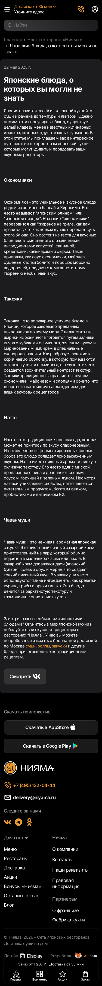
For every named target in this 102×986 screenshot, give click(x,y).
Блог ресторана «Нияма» (54, 39)
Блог (9, 905)
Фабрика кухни (68, 920)
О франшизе (65, 910)
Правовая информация (65, 883)
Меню (10, 849)
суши (31, 646)
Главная (13, 39)
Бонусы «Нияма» (22, 886)
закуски (59, 646)
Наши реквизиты (70, 870)
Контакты (62, 859)
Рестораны (16, 858)
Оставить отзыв (21, 895)
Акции (10, 877)
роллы (44, 646)
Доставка (14, 868)
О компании (65, 849)
